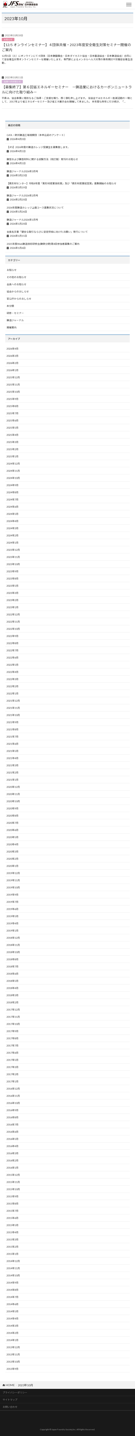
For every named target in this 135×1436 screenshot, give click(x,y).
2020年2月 (12, 858)
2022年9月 (12, 636)
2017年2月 (12, 1074)
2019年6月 (12, 909)
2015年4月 (12, 1232)
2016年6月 (12, 1131)
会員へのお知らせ (12, 81)
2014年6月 (12, 1304)
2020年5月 (12, 837)
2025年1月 (12, 456)
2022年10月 (13, 628)
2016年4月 (12, 1146)
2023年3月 (12, 592)
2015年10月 (13, 1189)
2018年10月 (13, 952)
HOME (9, 1385)
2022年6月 (12, 657)
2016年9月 (12, 1110)
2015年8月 (12, 1203)
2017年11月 (13, 1016)
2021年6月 (12, 743)
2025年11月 (13, 384)
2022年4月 (12, 671)
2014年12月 (13, 1261)
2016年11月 (13, 1095)
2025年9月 (12, 398)
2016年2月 (12, 1160)
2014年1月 (12, 1340)
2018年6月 (12, 973)
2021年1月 (12, 779)
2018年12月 (13, 937)
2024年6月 (12, 506)
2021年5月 (12, 750)
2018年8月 (12, 959)
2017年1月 (12, 1081)
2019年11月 (13, 880)
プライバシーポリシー (15, 1392)
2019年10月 (13, 887)
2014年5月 (12, 1311)
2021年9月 (12, 722)
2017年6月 (12, 1052)
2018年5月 (12, 980)
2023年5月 (12, 585)
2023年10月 (13, 564)
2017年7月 (12, 1045)
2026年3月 (12, 355)
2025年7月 (12, 413)
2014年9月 (12, 1282)
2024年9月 (12, 485)
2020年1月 (12, 865)
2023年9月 (12, 571)
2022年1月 (12, 693)
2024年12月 (13, 463)
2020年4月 (12, 844)
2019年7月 (12, 901)
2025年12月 (13, 377)
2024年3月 (12, 528)
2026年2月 (12, 362)
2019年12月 (13, 873)
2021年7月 (12, 736)
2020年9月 (12, 808)
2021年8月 (12, 729)
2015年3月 (12, 1239)
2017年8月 (12, 1038)
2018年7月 (12, 966)
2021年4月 (12, 758)
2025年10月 (13, 391)
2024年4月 (12, 521)
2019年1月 (12, 930)
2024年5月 (12, 513)
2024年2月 (12, 535)
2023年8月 (12, 578)
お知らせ (8, 39)
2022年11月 (13, 621)
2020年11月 (13, 794)
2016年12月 (13, 1088)
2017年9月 (12, 1031)
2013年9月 (12, 1368)
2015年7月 (12, 1210)
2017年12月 (13, 1009)
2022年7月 (12, 650)
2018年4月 (12, 988)
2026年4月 (12, 348)
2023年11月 (13, 556)
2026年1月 (12, 370)
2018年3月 (12, 995)
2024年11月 (13, 470)
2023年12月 (13, 549)
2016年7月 (12, 1124)
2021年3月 (12, 765)
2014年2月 (12, 1332)
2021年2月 (12, 772)
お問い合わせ (10, 1406)
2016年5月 (12, 1138)
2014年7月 (12, 1296)
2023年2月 (12, 600)
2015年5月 (12, 1225)
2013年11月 (13, 1354)
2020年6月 (12, 829)
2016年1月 (12, 1167)
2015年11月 (13, 1182)
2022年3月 (12, 679)
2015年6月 (12, 1217)
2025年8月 (12, 406)
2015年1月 (12, 1253)
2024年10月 (13, 477)
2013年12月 (13, 1347)
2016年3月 (12, 1153)
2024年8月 (12, 492)
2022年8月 (12, 643)
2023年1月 (12, 607)
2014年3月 (12, 1325)
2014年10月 (13, 1275)
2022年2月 (12, 686)
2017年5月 (12, 1059)
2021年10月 (13, 715)
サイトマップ (10, 1399)
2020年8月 (12, 815)
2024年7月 (12, 499)
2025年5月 (12, 427)
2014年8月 (12, 1289)
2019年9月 (12, 894)
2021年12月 (13, 700)
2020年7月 (12, 822)
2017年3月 (12, 1067)
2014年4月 (12, 1318)
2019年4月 (12, 923)
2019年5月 (12, 916)
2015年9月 (12, 1196)
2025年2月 (12, 449)
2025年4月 (12, 434)
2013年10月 (13, 1361)
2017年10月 (13, 1023)
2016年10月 (13, 1102)
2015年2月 (12, 1246)
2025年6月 (12, 420)
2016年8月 (12, 1117)
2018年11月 (13, 944)
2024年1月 (12, 542)
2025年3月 (12, 442)
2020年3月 (12, 851)
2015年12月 (13, 1174)
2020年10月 (13, 801)
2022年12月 (13, 614)
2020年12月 (13, 786)
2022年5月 (12, 664)
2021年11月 (13, 707)
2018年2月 (12, 1002)
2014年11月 (13, 1268)
